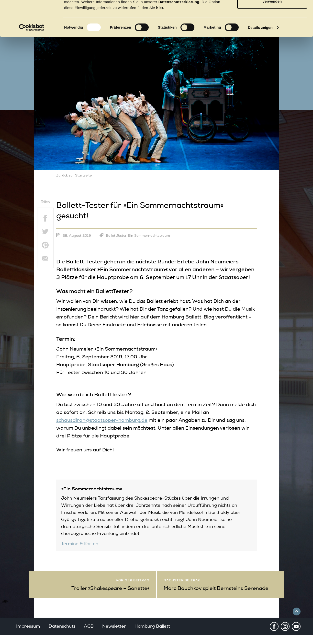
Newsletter (114, 626)
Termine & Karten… (81, 543)
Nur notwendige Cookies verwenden (272, 32)
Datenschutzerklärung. (179, 35)
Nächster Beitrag (182, 580)
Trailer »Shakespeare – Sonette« (110, 588)
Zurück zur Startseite (74, 175)
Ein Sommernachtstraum (149, 236)
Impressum (28, 626)
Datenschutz (62, 626)
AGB (89, 626)
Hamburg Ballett (152, 626)
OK (272, 13)
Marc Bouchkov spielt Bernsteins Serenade (216, 588)
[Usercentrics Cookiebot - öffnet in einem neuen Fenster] (31, 61)
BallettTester (116, 236)
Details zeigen (260, 61)
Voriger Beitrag (132, 580)
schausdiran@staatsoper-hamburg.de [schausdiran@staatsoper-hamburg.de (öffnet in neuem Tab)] (101, 420)
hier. (160, 41)
